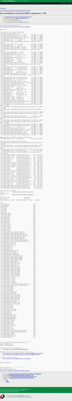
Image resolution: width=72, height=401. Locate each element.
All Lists (4, 8)
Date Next (7, 10)
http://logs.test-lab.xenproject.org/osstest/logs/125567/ (15, 26)
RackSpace (21, 395)
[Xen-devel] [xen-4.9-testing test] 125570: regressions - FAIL (23, 376)
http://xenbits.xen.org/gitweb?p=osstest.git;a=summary (16, 358)
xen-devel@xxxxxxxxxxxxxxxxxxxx (11, 16)
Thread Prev (11, 10)
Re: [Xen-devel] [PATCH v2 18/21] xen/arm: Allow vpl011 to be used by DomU (25, 373)
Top (1, 8)
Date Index (22, 10)
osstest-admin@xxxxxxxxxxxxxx (25, 16)
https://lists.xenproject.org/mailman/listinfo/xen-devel (15, 370)
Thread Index (27, 10)
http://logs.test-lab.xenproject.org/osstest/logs (15, 349)
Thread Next (17, 10)
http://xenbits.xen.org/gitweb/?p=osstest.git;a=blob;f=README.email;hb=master (22, 353)
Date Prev (2, 10)
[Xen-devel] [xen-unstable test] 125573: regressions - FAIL (21, 375)
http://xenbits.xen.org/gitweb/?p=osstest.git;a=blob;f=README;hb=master (21, 354)
